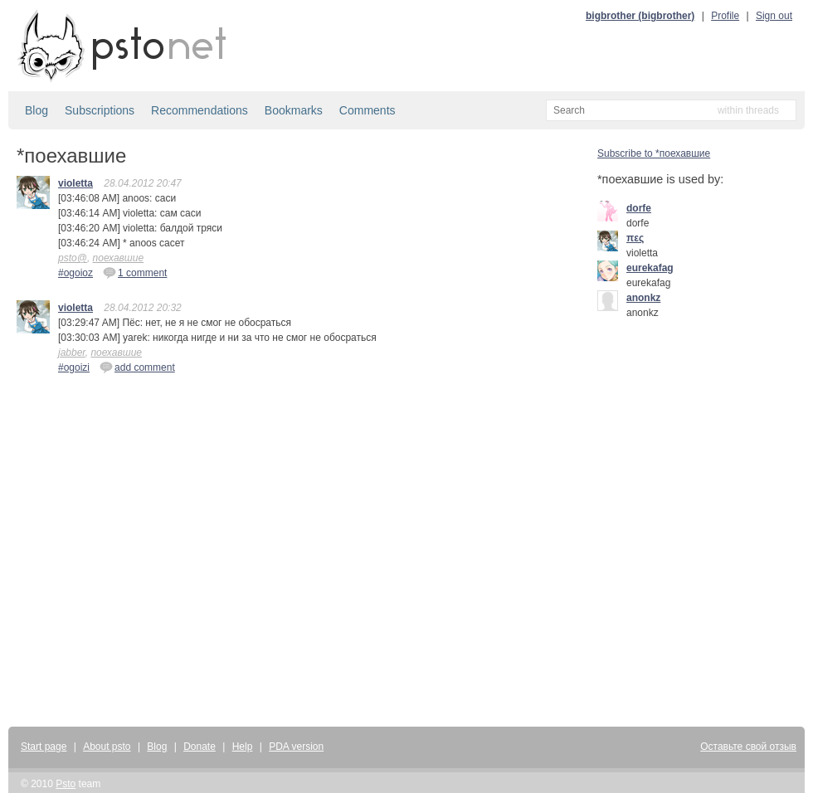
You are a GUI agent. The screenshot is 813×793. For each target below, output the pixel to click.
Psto (65, 784)
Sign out (774, 16)
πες (635, 238)
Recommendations (199, 110)
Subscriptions (99, 110)
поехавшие (118, 258)
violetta (75, 183)
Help (242, 746)
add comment (137, 366)
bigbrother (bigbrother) (640, 16)
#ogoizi (74, 367)
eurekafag (650, 268)
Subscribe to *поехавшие (653, 153)
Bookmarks (294, 110)
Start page (43, 746)
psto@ (72, 258)
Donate (199, 746)
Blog (36, 110)
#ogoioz (75, 273)
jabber (71, 352)
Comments (367, 110)
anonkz (643, 298)
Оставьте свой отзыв (748, 746)
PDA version (296, 746)
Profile (725, 16)
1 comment (135, 272)
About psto (106, 746)
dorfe (638, 208)
